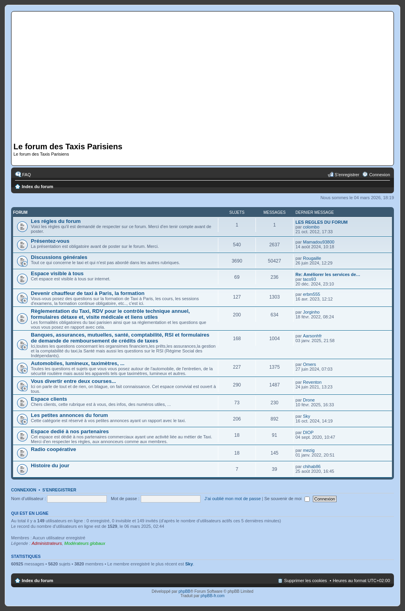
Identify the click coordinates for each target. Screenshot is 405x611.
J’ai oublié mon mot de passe (232, 498)
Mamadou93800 (319, 242)
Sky (306, 416)
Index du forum (37, 186)
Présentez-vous (50, 241)
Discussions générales (59, 257)
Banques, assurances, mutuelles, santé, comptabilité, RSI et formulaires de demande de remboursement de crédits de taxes (120, 338)
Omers (309, 364)
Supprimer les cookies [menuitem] (305, 580)
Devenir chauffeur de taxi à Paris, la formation (87, 293)
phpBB (184, 591)
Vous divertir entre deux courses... (73, 381)
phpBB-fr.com (213, 596)
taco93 (309, 279)
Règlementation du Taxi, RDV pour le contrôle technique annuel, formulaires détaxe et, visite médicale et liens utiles (110, 314)
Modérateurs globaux (84, 543)
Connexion (23, 489)
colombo (311, 227)
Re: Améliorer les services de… (327, 274)
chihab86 (312, 466)
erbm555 (311, 294)
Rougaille (312, 258)
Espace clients (49, 399)
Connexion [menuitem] (379, 174)
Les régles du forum (56, 221)
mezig (308, 450)
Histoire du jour (50, 465)
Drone (309, 400)
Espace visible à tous (57, 273)
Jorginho (311, 312)
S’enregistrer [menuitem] (347, 174)
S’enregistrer (59, 489)
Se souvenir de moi (286, 498)
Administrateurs (47, 543)
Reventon (312, 382)
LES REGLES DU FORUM (321, 222)
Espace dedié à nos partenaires (70, 431)
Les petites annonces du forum (69, 415)
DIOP (308, 432)
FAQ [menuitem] (26, 174)
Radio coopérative (53, 449)
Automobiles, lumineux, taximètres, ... (78, 363)
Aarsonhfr (312, 335)
